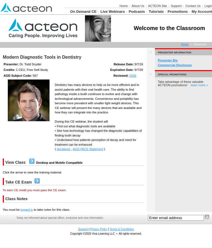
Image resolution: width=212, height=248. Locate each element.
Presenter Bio (168, 60)
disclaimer (64, 149)
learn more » (199, 85)
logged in (27, 209)
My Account (202, 11)
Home (124, 6)
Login (208, 6)
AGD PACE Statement (88, 149)
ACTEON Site (157, 6)
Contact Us (193, 6)
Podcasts (137, 11)
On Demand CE (83, 11)
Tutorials (156, 11)
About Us (138, 6)
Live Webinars (112, 11)
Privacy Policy (98, 229)
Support (176, 6)
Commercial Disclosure (175, 65)
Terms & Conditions (122, 229)
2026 (132, 75)
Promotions (178, 11)
